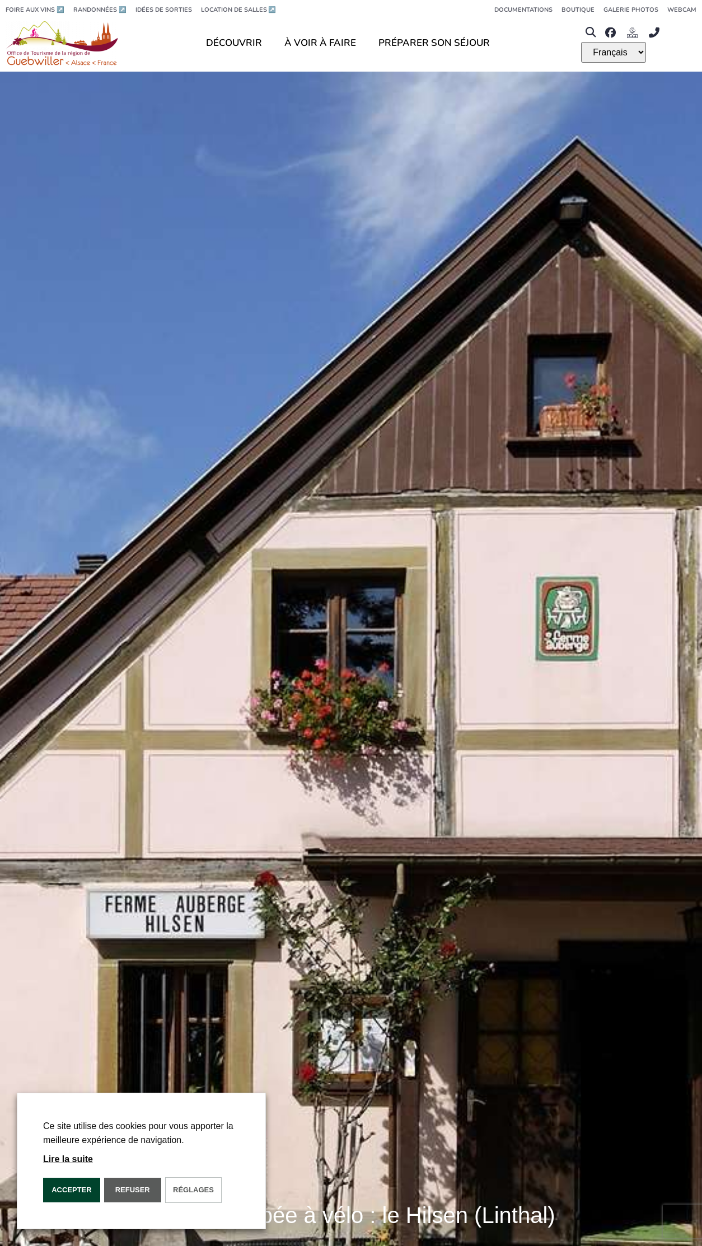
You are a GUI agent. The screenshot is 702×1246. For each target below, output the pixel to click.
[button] (590, 32)
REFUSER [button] (132, 1190)
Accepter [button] (72, 1190)
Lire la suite (68, 1159)
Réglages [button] (193, 1190)
